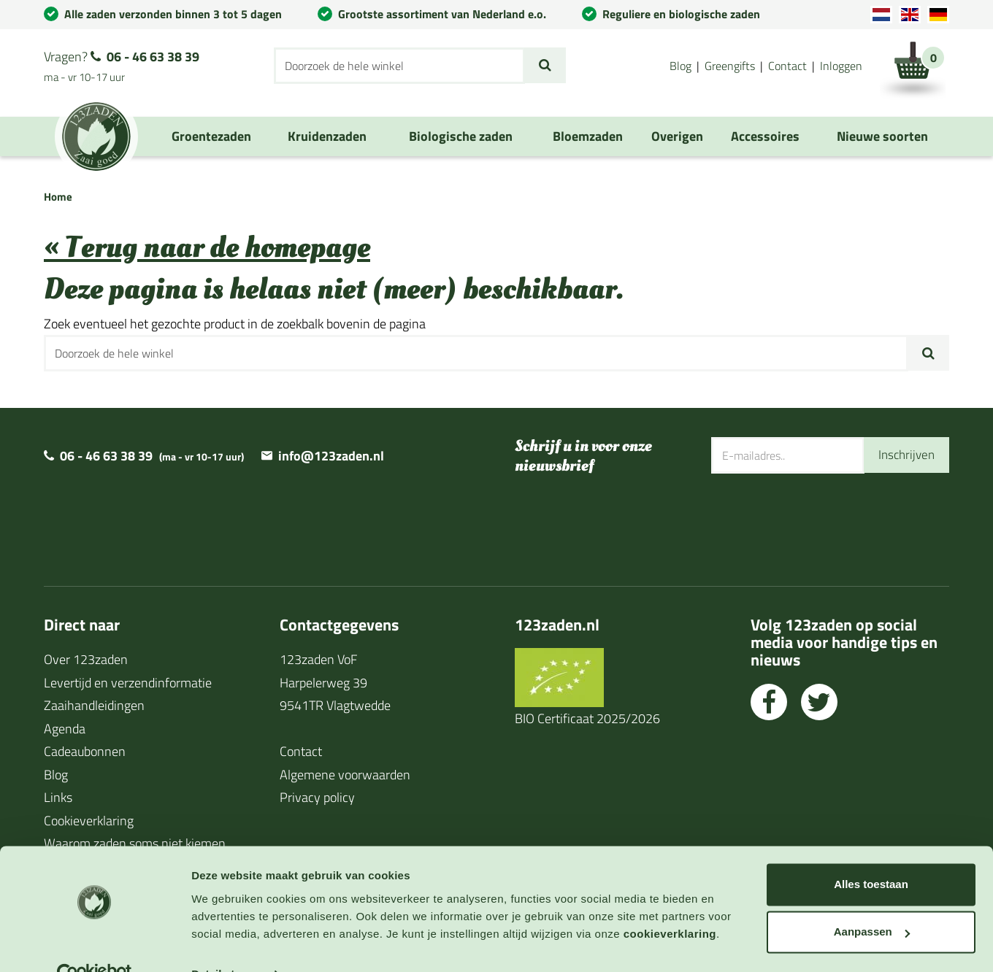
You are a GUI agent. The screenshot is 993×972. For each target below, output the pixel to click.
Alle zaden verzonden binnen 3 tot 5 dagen (173, 14)
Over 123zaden (86, 659)
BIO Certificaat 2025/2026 (587, 718)
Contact (787, 65)
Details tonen (226, 943)
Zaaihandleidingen (94, 705)
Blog (680, 65)
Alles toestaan (871, 853)
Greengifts (730, 65)
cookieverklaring (670, 903)
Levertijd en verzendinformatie (128, 683)
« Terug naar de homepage (207, 248)
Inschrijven (905, 455)
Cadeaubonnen (85, 751)
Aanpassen (872, 901)
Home (58, 196)
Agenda (64, 728)
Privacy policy (317, 797)
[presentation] (822, 521)
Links (58, 797)
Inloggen (841, 65)
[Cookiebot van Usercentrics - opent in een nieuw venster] (94, 943)
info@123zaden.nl (331, 456)
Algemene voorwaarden (345, 774)
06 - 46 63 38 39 (153, 56)
